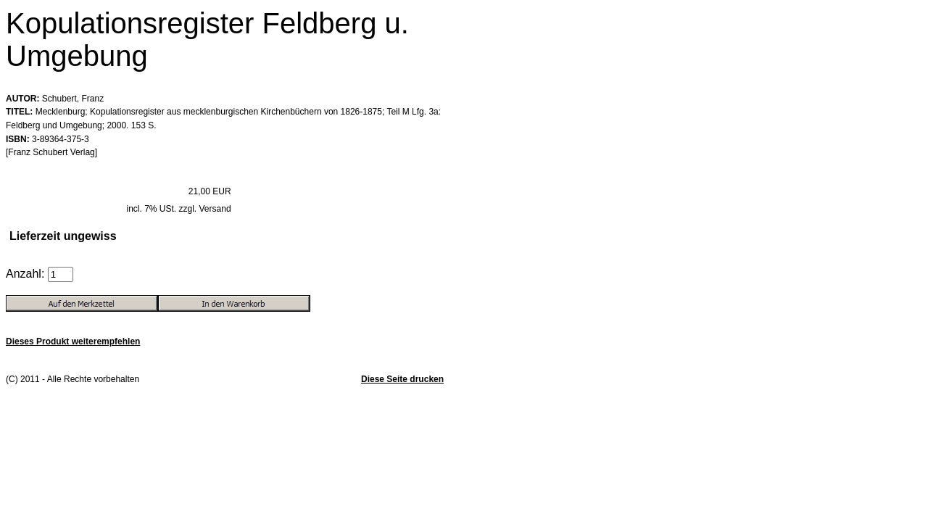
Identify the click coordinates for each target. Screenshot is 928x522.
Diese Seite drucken (402, 379)
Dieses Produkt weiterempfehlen (73, 341)
